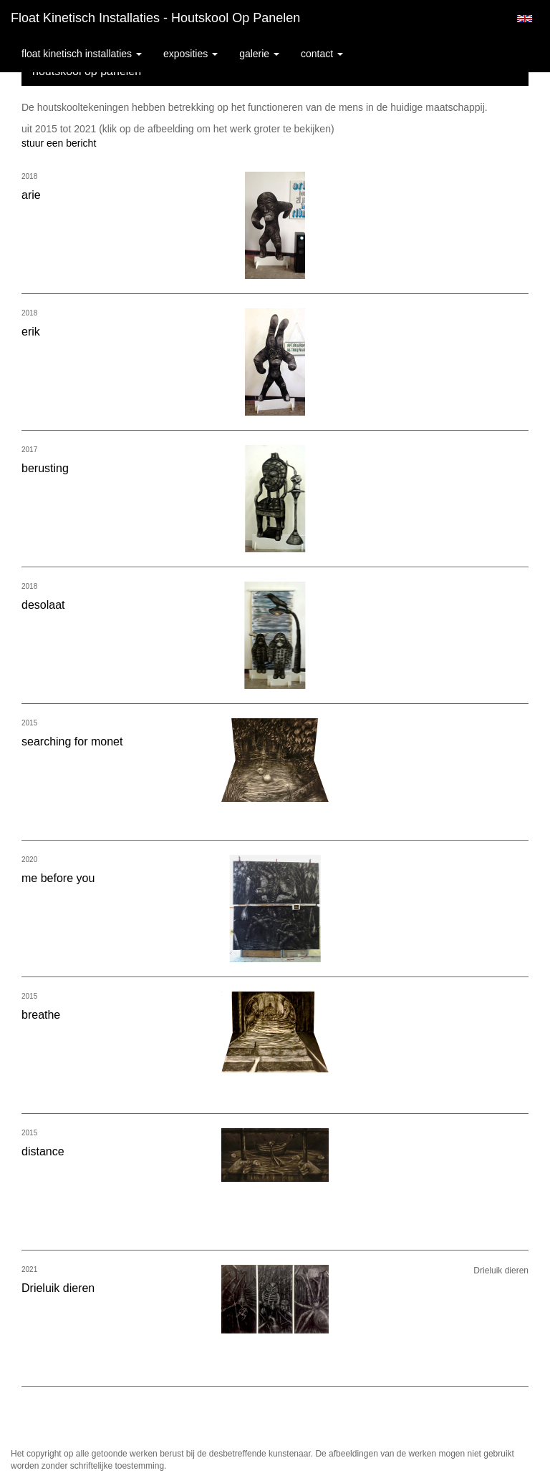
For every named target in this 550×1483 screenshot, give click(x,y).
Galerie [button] (259, 53)
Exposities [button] (190, 53)
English (524, 18)
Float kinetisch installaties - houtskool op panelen (155, 18)
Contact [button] (322, 53)
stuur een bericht (58, 143)
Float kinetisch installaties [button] (81, 53)
